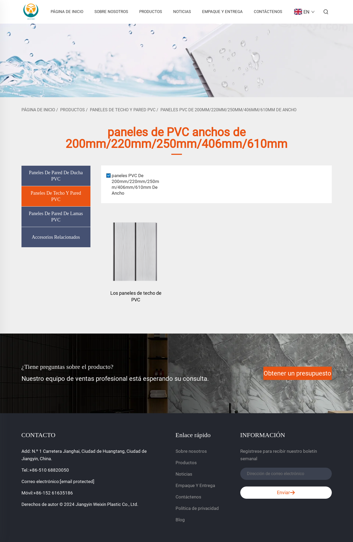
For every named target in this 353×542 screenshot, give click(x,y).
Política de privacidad (197, 508)
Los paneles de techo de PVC (136, 296)
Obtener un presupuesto (297, 373)
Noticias (182, 11)
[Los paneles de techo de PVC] (136, 251)
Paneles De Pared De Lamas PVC (56, 217)
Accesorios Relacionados (56, 237)
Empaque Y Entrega (222, 11)
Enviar (286, 492)
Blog (180, 519)
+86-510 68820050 (49, 470)
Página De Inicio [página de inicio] (38, 109)
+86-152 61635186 (53, 493)
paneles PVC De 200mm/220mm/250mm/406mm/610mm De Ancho (228, 109)
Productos (150, 11)
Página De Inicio (67, 11)
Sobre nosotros (111, 11)
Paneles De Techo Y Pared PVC (122, 109)
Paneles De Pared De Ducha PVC (56, 176)
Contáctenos (268, 11)
